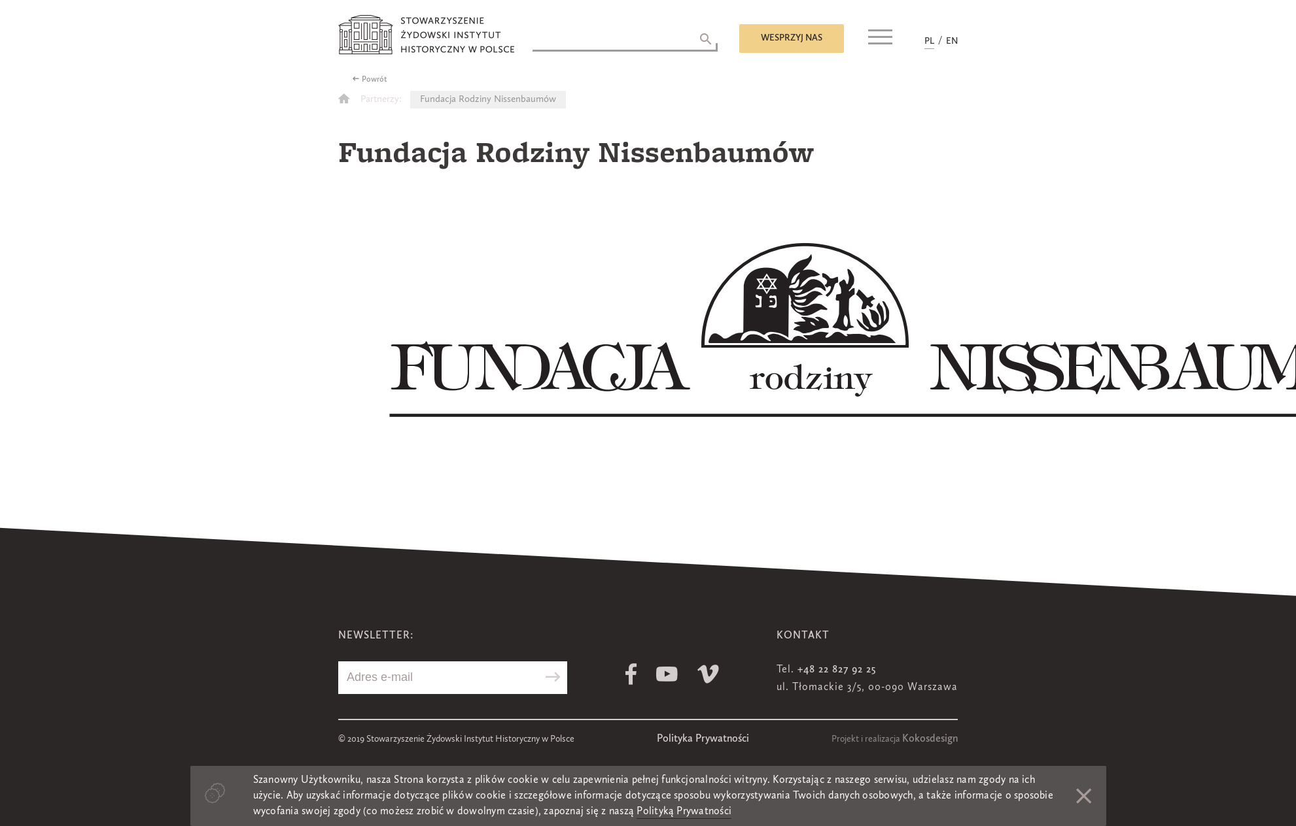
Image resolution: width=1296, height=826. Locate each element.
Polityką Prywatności (684, 811)
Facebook (631, 674)
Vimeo (708, 674)
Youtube (667, 674)
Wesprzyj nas (791, 37)
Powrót (374, 80)
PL (929, 41)
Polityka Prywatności (703, 739)
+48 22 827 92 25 (836, 670)
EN (952, 41)
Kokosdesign (930, 739)
